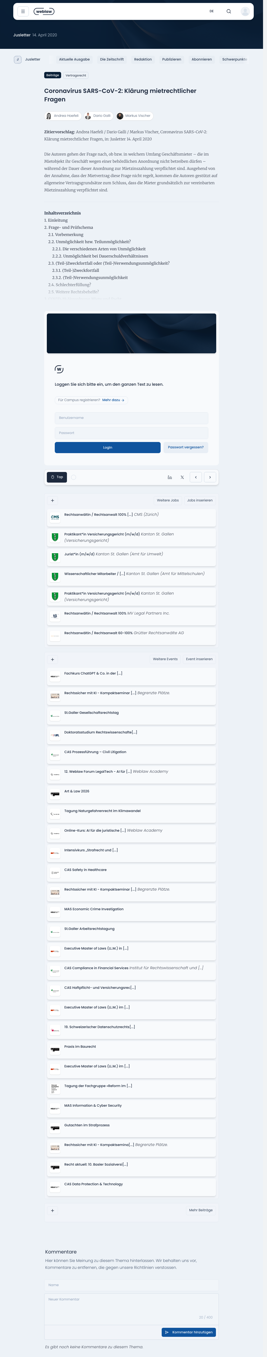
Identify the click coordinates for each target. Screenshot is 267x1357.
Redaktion (143, 59)
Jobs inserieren (200, 500)
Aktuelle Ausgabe (74, 59)
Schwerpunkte (234, 59)
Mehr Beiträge (201, 1210)
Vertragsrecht (76, 75)
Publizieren (171, 59)
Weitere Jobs (168, 500)
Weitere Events (165, 659)
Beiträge (52, 75)
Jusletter (27, 59)
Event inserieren (199, 659)
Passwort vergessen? (186, 447)
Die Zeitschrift (112, 59)
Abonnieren (202, 59)
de (212, 11)
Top (57, 477)
